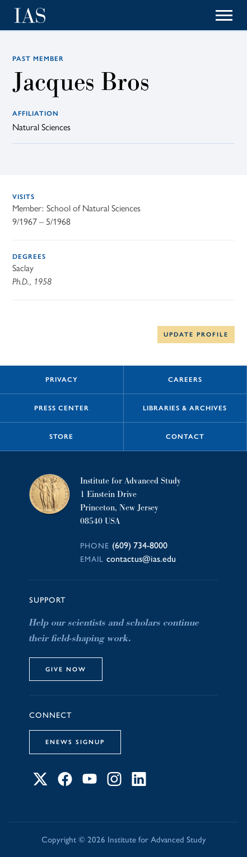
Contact (185, 437)
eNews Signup (75, 742)
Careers (185, 379)
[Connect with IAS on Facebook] (65, 783)
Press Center (61, 408)
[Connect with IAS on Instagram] (114, 783)
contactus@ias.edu (141, 558)
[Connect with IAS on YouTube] (89, 783)
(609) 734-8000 (139, 545)
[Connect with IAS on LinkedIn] (139, 783)
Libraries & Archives (185, 408)
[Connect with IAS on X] (40, 783)
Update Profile (196, 334)
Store (61, 437)
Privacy (61, 379)
